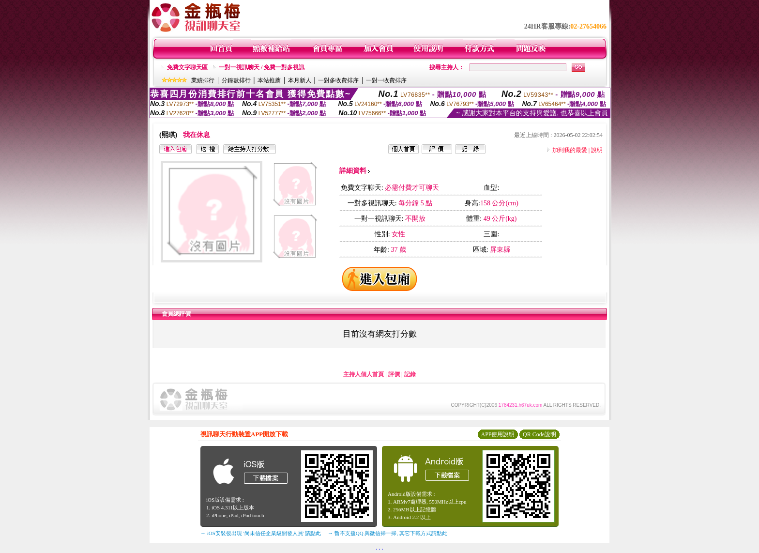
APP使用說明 (498, 434)
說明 (597, 150)
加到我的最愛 (569, 150)
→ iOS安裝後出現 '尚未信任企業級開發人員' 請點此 (260, 533)
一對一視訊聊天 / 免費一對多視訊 (261, 67)
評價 (394, 374)
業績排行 (202, 80)
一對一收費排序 (386, 80)
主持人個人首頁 (363, 374)
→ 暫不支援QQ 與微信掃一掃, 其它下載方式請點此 (387, 533)
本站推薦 (269, 80)
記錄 (410, 374)
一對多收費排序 (338, 80)
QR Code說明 (539, 434)
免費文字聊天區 (187, 67)
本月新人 (299, 80)
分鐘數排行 (236, 80)
